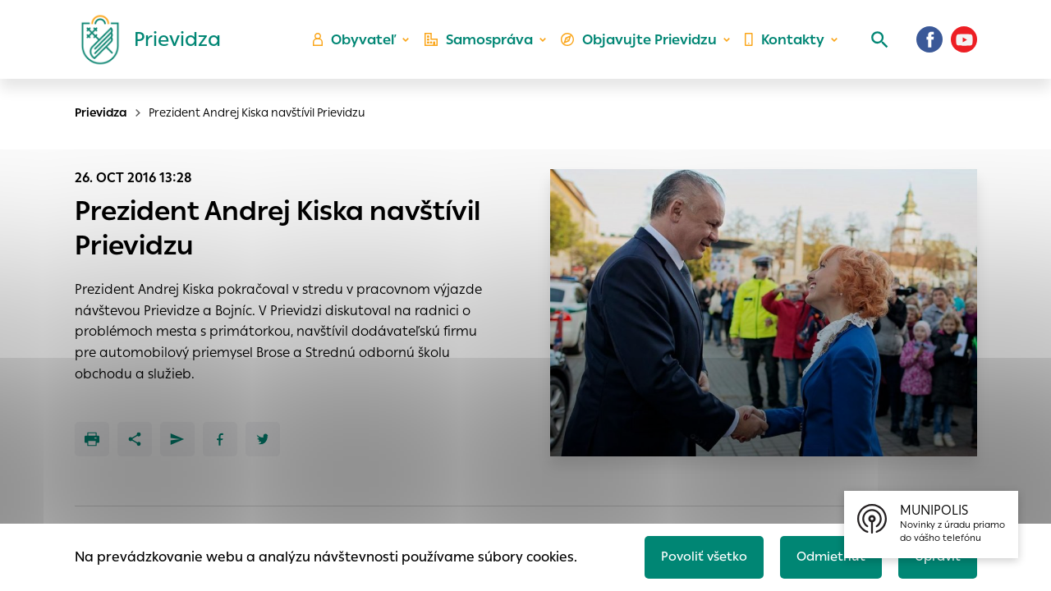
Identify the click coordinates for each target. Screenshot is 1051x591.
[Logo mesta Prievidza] (144, 45)
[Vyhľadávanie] (875, 45)
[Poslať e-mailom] (177, 439)
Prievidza (101, 112)
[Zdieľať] (134, 439)
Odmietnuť (825, 555)
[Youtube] (964, 45)
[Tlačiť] (92, 439)
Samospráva (485, 45)
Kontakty (783, 45)
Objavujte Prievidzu (641, 45)
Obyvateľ (362, 45)
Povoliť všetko (695, 555)
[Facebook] (929, 45)
